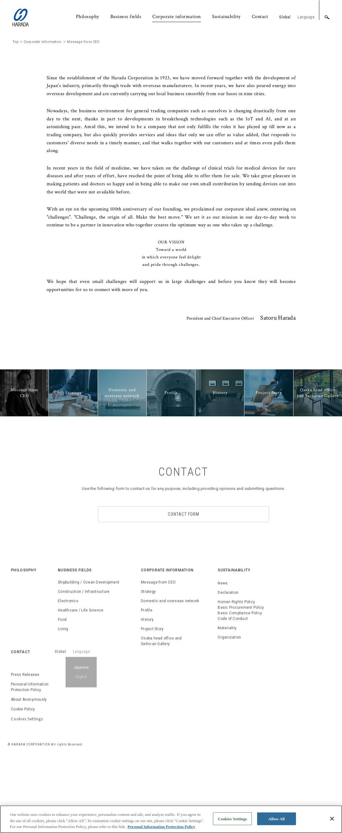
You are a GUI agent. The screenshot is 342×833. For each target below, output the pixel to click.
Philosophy (87, 16)
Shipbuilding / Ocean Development (88, 660)
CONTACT (20, 730)
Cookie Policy (23, 787)
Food (62, 697)
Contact (260, 16)
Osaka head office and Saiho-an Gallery (161, 719)
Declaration (228, 670)
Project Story (152, 707)
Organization (229, 715)
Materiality (227, 706)
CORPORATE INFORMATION (167, 648)
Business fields (125, 16)
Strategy (148, 669)
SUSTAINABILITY (234, 648)
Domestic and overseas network (170, 679)
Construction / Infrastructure (83, 669)
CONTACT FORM (183, 592)
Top (15, 117)
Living (63, 707)
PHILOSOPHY (23, 648)
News (223, 661)
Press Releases (25, 752)
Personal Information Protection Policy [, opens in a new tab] (161, 828)
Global (285, 17)
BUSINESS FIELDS (75, 648)
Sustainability (226, 16)
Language (306, 17)
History (147, 697)
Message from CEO (158, 660)
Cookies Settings (27, 796)
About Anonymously (29, 777)
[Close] (332, 820)
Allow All (276, 820)
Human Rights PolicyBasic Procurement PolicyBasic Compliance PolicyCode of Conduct (241, 688)
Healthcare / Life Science (80, 688)
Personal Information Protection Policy (30, 765)
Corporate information (176, 16)
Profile (146, 688)
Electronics (68, 679)
